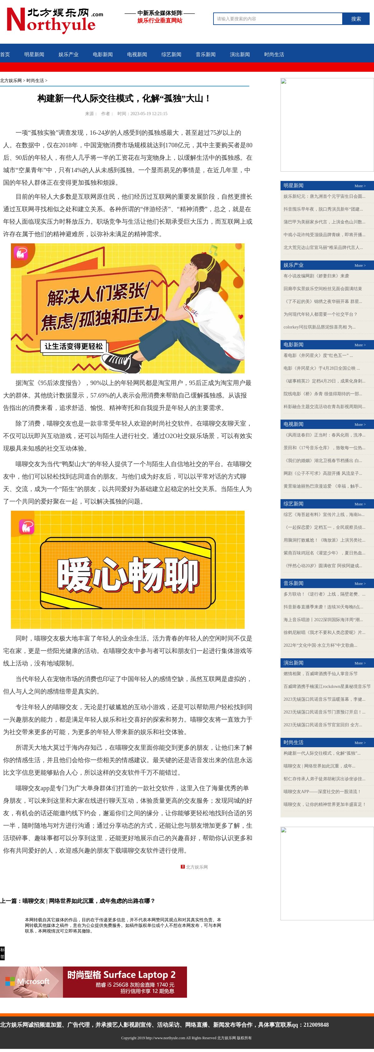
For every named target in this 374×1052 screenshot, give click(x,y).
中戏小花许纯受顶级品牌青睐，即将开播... (325, 234)
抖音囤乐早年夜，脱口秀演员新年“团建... (323, 209)
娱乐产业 (69, 54)
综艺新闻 (171, 54)
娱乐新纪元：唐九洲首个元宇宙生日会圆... (325, 196)
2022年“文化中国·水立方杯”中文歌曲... (320, 645)
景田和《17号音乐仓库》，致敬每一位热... (325, 448)
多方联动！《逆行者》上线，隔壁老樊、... (325, 594)
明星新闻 (34, 54)
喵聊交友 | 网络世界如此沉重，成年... (319, 766)
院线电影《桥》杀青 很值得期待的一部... (323, 394)
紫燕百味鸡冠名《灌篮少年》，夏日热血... (325, 553)
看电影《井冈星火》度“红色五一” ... (318, 355)
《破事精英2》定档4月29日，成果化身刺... (325, 381)
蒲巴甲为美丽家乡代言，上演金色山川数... (325, 222)
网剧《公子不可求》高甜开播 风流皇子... (323, 473)
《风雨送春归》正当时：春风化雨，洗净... (325, 435)
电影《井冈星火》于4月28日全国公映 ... (322, 368)
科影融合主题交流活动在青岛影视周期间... (325, 406)
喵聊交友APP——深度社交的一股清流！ (323, 791)
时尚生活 (274, 54)
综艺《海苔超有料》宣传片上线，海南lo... (324, 514)
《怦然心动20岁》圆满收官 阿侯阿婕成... (323, 565)
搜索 (356, 19)
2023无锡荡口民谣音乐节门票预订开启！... (325, 712)
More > (360, 186)
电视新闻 (137, 54)
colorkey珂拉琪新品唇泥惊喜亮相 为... (320, 327)
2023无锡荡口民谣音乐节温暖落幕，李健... (325, 699)
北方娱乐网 (11, 80)
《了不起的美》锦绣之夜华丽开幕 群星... (323, 301)
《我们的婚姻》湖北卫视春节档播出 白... (323, 460)
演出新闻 (240, 54)
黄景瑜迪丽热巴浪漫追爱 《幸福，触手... (323, 486)
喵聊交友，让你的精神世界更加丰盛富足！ (325, 804)
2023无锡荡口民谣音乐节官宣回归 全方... (323, 725)
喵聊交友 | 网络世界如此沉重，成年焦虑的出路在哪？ (89, 901)
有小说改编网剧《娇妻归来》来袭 (316, 276)
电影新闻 (103, 54)
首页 (5, 54)
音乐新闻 (206, 54)
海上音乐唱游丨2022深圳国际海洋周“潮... (323, 619)
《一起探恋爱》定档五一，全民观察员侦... (325, 527)
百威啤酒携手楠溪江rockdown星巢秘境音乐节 (327, 686)
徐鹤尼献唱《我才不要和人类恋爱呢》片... (325, 632)
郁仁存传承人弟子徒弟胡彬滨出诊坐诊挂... (325, 779)
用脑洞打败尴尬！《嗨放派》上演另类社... (325, 540)
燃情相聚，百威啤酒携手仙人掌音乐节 (321, 673)
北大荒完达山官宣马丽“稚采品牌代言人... (323, 247)
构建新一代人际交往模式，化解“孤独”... (322, 753)
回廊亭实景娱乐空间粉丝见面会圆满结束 (323, 288)
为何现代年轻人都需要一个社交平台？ (321, 314)
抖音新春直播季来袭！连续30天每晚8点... (323, 607)
